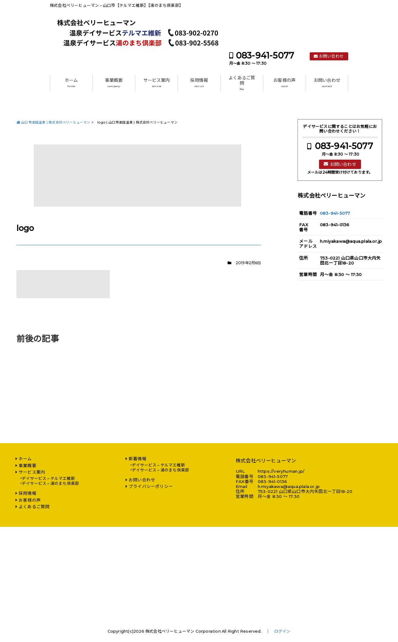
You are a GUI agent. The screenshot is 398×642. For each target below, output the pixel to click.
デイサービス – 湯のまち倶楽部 (50, 483)
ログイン (282, 631)
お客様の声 (284, 83)
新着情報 (137, 458)
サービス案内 (156, 83)
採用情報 (199, 83)
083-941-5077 (265, 55)
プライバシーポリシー (151, 486)
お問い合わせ (331, 56)
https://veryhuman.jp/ (281, 471)
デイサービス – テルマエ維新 (48, 478)
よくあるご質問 (242, 83)
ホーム (71, 83)
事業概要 (114, 83)
